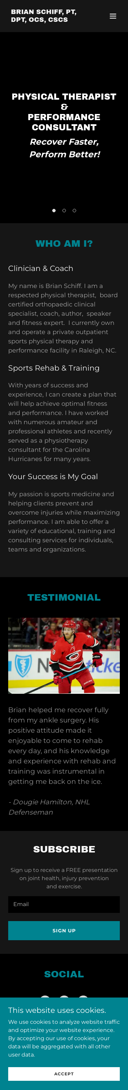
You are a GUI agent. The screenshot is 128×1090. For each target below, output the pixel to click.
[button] (113, 16)
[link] (47, 20)
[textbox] (64, 904)
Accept (64, 1073)
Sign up (64, 931)
